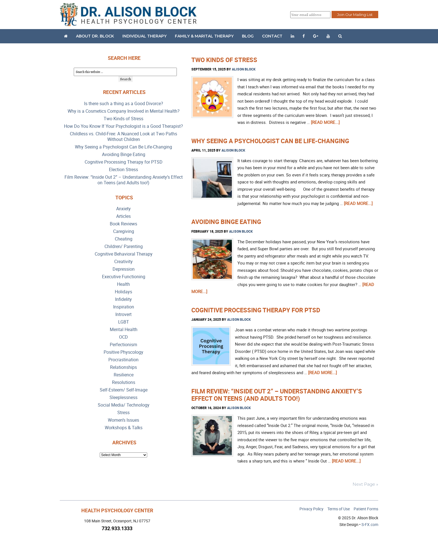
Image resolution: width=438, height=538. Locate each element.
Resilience (124, 375)
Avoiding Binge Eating (226, 222)
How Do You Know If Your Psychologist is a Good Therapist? (123, 126)
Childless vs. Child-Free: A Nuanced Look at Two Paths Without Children (123, 136)
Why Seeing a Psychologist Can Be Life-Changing (270, 141)
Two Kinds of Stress (224, 60)
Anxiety (123, 209)
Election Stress (123, 170)
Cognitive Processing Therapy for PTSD (255, 310)
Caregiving (123, 231)
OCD (123, 337)
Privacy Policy (311, 508)
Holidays (123, 292)
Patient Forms (366, 508)
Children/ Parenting (123, 246)
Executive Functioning (123, 277)
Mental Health (123, 329)
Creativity (123, 262)
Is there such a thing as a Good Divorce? (123, 104)
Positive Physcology (123, 352)
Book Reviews (123, 224)
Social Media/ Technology (123, 405)
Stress (123, 413)
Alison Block (244, 69)
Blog (248, 36)
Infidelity (123, 299)
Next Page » (365, 484)
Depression (124, 269)
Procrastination (123, 360)
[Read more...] (325, 122)
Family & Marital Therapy (204, 36)
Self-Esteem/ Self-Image (123, 390)
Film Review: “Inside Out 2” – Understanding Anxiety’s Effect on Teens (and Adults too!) (276, 394)
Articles (123, 216)
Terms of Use (338, 508)
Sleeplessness (123, 397)
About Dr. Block (95, 36)
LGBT (123, 322)
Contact (272, 36)
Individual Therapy (144, 36)
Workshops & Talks (123, 428)
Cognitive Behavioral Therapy (124, 254)
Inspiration (123, 307)
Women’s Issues (123, 420)
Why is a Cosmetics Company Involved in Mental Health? (124, 111)
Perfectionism (123, 345)
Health (123, 284)
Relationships (123, 367)
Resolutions (123, 382)
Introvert (123, 314)
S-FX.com (369, 524)
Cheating (123, 239)
